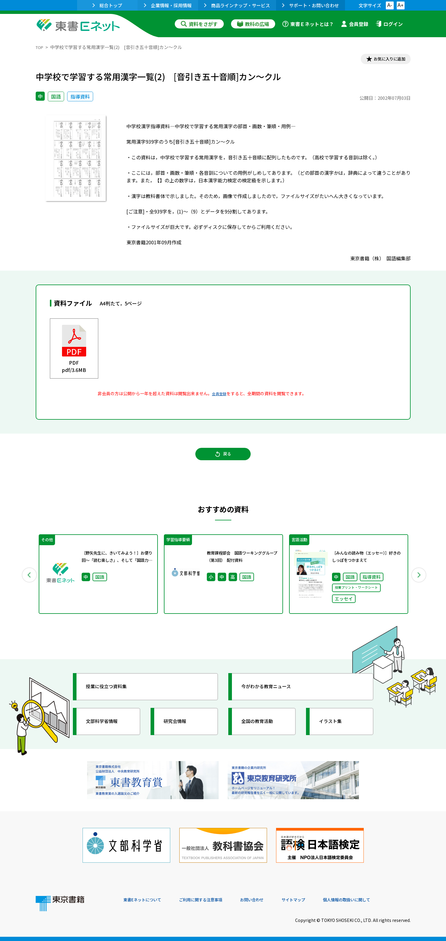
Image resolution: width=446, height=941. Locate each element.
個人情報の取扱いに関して (382, 900)
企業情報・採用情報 (168, 5)
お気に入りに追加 (384, 59)
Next (419, 583)
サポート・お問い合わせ (310, 5)
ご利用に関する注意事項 (214, 900)
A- (389, 5)
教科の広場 (253, 24)
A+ (400, 5)
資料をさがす (199, 24)
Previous (27, 583)
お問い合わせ (273, 900)
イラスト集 (335, 732)
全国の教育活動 (263, 732)
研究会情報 (180, 732)
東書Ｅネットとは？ (308, 24)
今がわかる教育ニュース (274, 697)
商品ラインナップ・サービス (237, 5)
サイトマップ (320, 900)
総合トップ (107, 5)
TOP (40, 47)
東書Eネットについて (146, 900)
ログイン (389, 24)
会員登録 (354, 24)
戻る (223, 460)
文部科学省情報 (108, 732)
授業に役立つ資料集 (113, 697)
